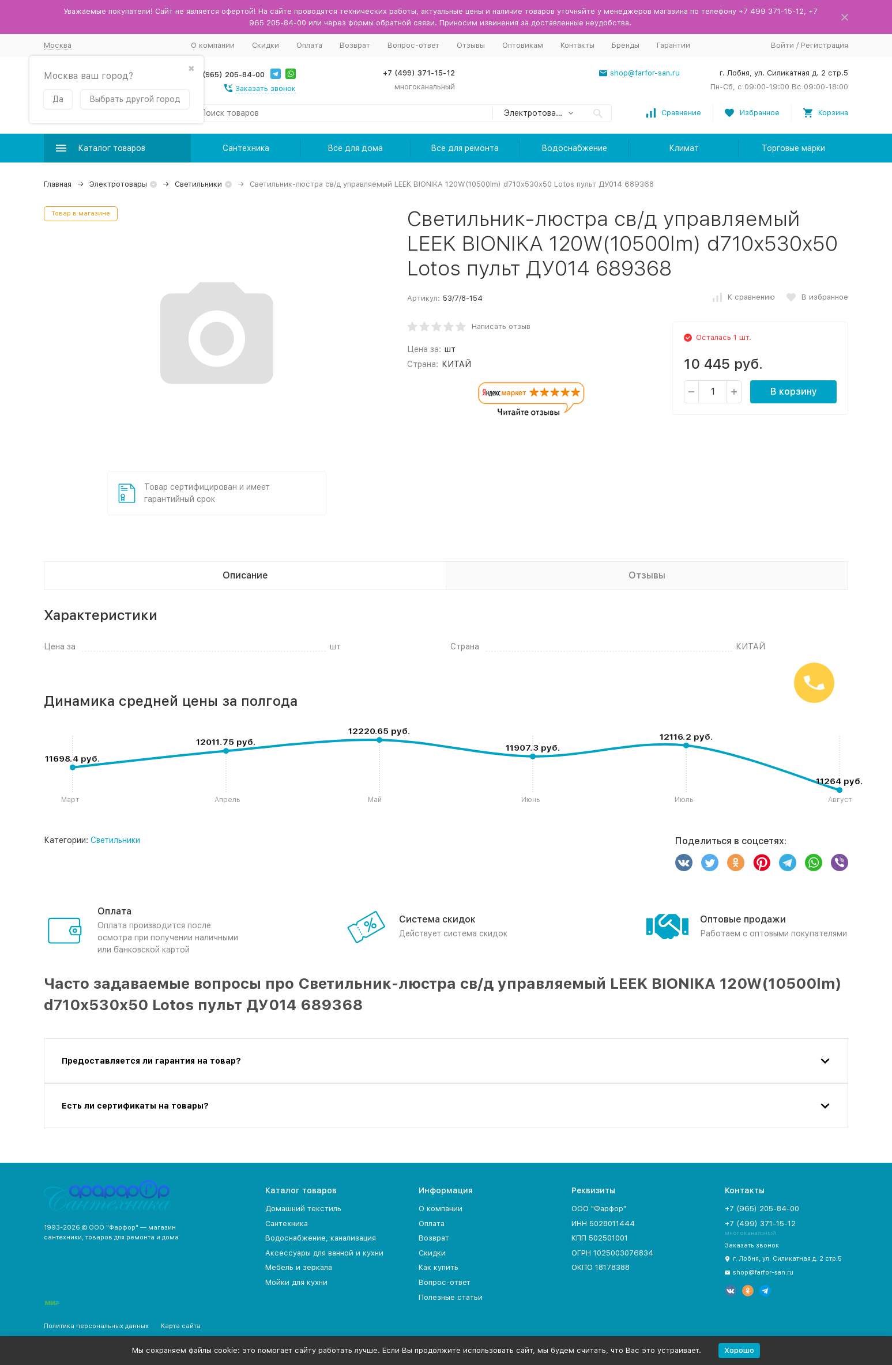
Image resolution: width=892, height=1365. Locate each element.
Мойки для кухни (296, 1282)
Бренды (625, 45)
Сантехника (246, 148)
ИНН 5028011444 (603, 1223)
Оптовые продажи (743, 919)
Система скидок (437, 919)
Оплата (309, 45)
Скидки (265, 45)
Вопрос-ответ (413, 45)
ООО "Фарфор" (598, 1208)
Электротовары (118, 184)
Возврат (355, 45)
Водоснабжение (574, 148)
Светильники (198, 184)
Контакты (577, 45)
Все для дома (355, 148)
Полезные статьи (451, 1297)
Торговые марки (793, 148)
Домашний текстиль (303, 1208)
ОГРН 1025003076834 (612, 1253)
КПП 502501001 (599, 1238)
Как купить (438, 1267)
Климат (684, 148)
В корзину (793, 391)
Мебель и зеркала (298, 1267)
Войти (782, 45)
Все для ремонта (465, 148)
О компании (213, 45)
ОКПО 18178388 (600, 1267)
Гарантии (673, 45)
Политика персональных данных (96, 1326)
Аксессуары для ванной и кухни (324, 1253)
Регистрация (824, 45)
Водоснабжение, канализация (320, 1238)
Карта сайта (181, 1326)
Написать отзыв (501, 326)
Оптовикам (522, 45)
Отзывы (471, 45)
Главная (57, 184)
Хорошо (739, 1350)
